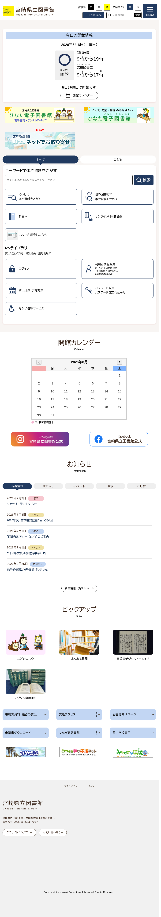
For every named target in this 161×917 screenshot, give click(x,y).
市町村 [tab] (141, 486)
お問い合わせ (50, 832)
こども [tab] (118, 159)
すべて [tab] (40, 159)
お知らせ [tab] (48, 486)
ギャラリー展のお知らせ (22, 504)
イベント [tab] (79, 486)
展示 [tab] (110, 486)
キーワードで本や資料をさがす (31, 171)
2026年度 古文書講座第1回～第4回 (30, 520)
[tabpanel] (79, 244)
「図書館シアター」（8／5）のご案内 (28, 536)
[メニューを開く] (150, 11)
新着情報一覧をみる (77, 588)
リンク (91, 786)
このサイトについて (17, 832)
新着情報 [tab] (17, 486)
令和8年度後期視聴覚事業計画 (26, 553)
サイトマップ (70, 786)
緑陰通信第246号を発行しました (27, 569)
